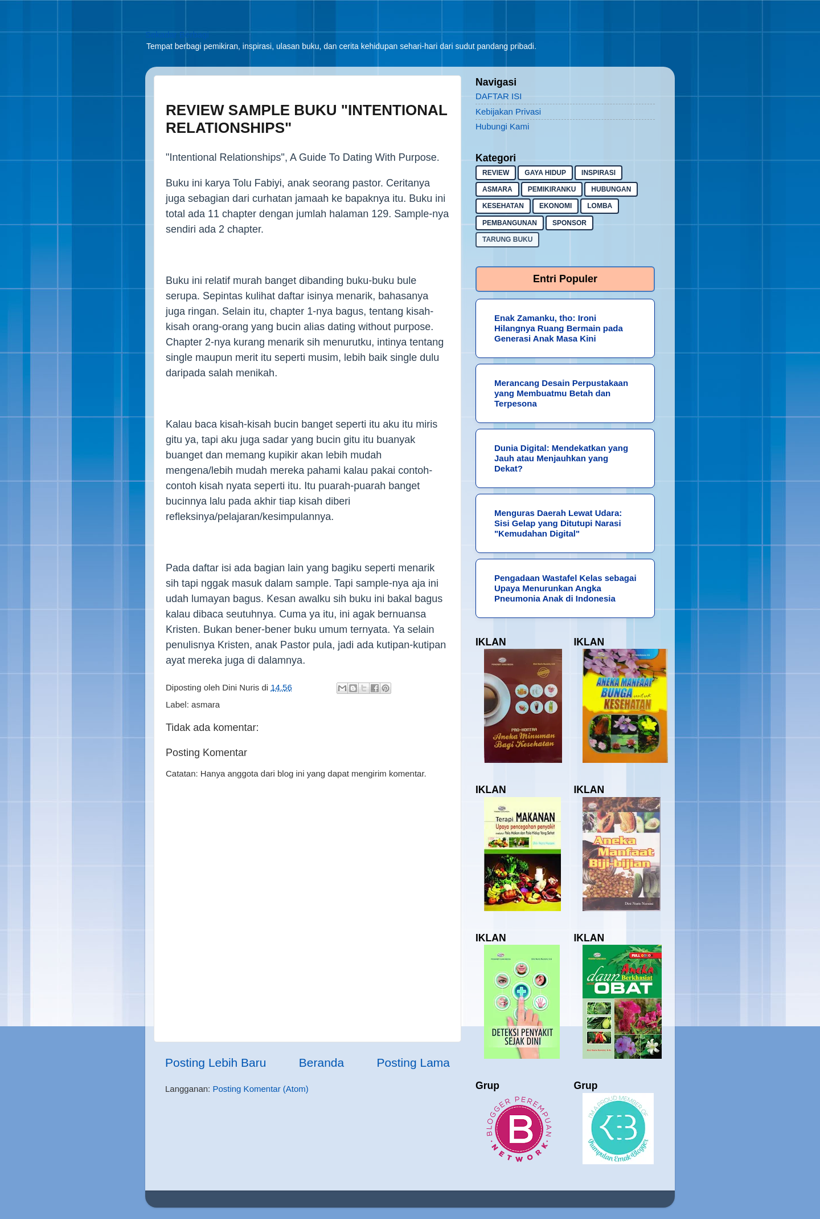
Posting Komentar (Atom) (260, 1089)
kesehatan (503, 206)
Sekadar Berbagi (177, 34)
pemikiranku (552, 189)
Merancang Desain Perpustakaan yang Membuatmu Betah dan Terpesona (561, 393)
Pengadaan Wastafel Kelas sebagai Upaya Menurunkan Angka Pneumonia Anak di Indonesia (565, 588)
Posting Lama (413, 1062)
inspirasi (598, 173)
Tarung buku (507, 239)
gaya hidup (545, 173)
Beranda (321, 1062)
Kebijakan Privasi (508, 111)
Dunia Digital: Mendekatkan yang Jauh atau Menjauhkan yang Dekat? (561, 458)
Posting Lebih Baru (215, 1062)
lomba (599, 206)
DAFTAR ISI (498, 96)
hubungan (611, 189)
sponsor (569, 223)
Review (495, 173)
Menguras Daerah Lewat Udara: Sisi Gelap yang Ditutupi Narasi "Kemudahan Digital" (558, 523)
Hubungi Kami (502, 126)
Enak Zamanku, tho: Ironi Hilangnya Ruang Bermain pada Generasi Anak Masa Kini (558, 328)
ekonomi (555, 206)
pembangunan (509, 223)
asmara (205, 704)
